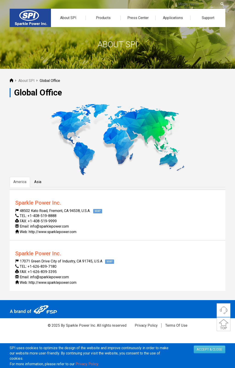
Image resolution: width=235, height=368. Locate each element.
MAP (98, 211)
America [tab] (19, 182)
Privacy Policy (146, 325)
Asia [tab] (37, 182)
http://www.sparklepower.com (52, 232)
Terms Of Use (176, 325)
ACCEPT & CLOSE (209, 361)
